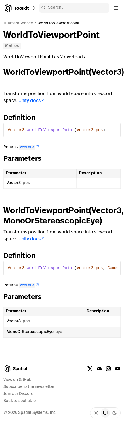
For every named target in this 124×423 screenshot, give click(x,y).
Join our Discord (18, 394)
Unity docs (31, 101)
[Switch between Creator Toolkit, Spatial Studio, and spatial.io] (33, 8)
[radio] (96, 413)
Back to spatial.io (19, 401)
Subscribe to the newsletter (28, 387)
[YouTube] (118, 369)
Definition (22, 118)
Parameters (25, 159)
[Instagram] (108, 369)
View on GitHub (17, 380)
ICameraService (18, 23)
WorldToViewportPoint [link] (58, 23)
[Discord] (99, 369)
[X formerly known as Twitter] (90, 369)
